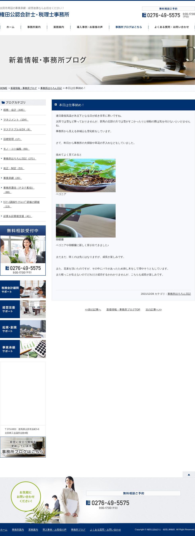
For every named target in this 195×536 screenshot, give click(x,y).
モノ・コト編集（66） (16, 148)
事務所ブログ (78, 529)
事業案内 (58, 27)
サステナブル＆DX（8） (17, 129)
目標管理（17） (12, 139)
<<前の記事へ (93, 309)
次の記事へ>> (154, 309)
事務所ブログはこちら (128, 27)
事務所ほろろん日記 (179, 293)
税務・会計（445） (14, 109)
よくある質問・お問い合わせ (105, 529)
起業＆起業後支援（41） (17, 216)
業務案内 (33, 529)
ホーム (10, 27)
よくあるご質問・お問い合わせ (171, 27)
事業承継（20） (12, 178)
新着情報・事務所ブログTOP (123, 309)
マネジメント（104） (15, 119)
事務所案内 (34, 27)
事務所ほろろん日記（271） (19, 158)
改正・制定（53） (13, 168)
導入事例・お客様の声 (89, 27)
